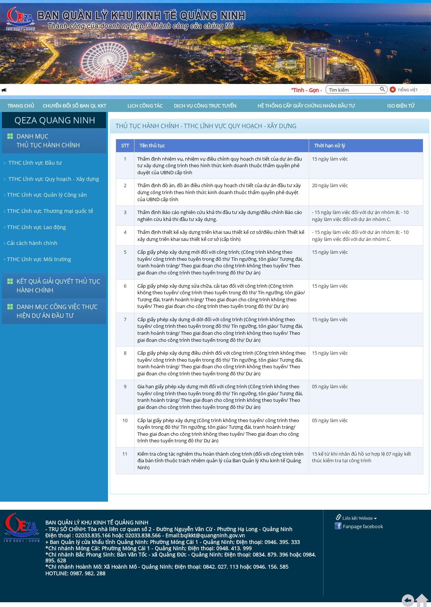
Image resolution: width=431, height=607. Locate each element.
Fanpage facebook (358, 526)
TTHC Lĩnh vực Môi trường (36, 259)
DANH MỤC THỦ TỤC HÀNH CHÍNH (48, 140)
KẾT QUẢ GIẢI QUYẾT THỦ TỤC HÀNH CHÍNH (58, 285)
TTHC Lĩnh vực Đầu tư (32, 162)
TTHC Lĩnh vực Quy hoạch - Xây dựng (50, 178)
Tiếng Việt (408, 89)
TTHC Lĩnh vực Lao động (34, 227)
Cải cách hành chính (29, 242)
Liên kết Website (356, 518)
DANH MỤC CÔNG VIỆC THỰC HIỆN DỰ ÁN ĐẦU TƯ (57, 311)
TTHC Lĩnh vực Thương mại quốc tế (47, 210)
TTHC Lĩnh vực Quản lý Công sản (44, 194)
